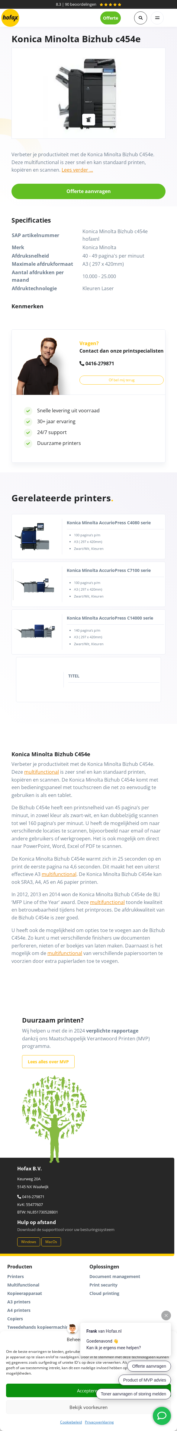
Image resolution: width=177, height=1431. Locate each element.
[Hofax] (10, 18)
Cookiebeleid (71, 1422)
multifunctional (41, 772)
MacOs (51, 1241)
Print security (103, 1285)
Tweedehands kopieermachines (40, 1327)
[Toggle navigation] (157, 17)
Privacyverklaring (99, 1422)
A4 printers (19, 1310)
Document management (114, 1276)
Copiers (15, 1319)
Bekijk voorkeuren (88, 1407)
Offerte (110, 18)
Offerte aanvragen (88, 191)
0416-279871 (96, 363)
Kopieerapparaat (24, 1293)
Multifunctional (23, 1285)
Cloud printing (104, 1293)
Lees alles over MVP (48, 1062)
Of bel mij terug (122, 379)
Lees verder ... (77, 170)
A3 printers (19, 1302)
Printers (15, 1276)
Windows (28, 1241)
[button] (140, 17)
